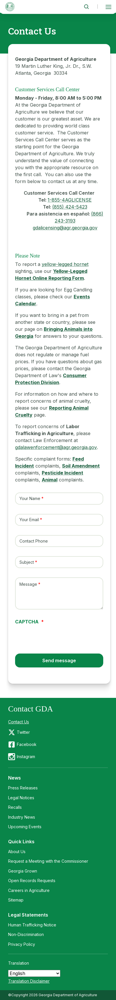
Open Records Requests (31, 880)
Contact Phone (33, 541)
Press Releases (23, 787)
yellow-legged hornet (65, 264)
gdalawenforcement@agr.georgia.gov (56, 447)
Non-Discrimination (26, 934)
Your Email (29, 519)
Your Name (29, 498)
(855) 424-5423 (69, 207)
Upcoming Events (24, 826)
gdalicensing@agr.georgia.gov (65, 228)
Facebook (27, 744)
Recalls (15, 807)
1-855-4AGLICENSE (70, 200)
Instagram (26, 756)
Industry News (21, 817)
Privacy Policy (21, 944)
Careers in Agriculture (29, 890)
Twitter (23, 732)
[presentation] (59, 635)
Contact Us (18, 721)
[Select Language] (34, 973)
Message (28, 584)
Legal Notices (21, 797)
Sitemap (15, 899)
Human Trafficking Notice (32, 924)
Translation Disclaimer (29, 981)
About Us (17, 851)
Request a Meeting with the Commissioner (48, 861)
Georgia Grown (22, 870)
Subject (26, 562)
